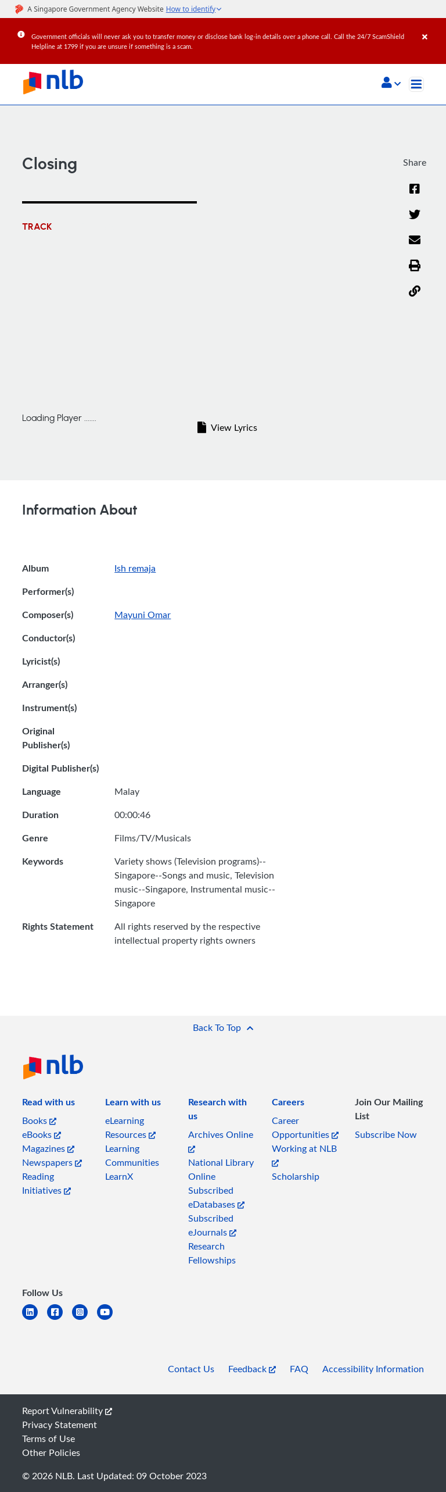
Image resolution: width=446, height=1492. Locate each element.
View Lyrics (227, 427)
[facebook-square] (59, 1319)
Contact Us (191, 1368)
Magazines (48, 1148)
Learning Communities (132, 1155)
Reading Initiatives (46, 1183)
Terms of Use (48, 1438)
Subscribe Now (386, 1134)
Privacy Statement (59, 1424)
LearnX (119, 1176)
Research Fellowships (212, 1253)
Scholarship (295, 1176)
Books (39, 1120)
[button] (391, 84)
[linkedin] (34, 1319)
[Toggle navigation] (416, 84)
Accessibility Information (373, 1368)
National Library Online (221, 1169)
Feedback (252, 1368)
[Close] (432, 28)
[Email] (415, 247)
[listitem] (48, 1104)
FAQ (299, 1368)
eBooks (41, 1134)
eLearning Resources (130, 1127)
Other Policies (51, 1452)
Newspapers (52, 1162)
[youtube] (109, 1319)
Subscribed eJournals (212, 1225)
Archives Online (220, 1140)
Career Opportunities (305, 1127)
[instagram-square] (84, 1319)
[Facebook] (414, 196)
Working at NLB (304, 1154)
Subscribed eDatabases (216, 1197)
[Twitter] (415, 221)
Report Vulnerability (67, 1410)
